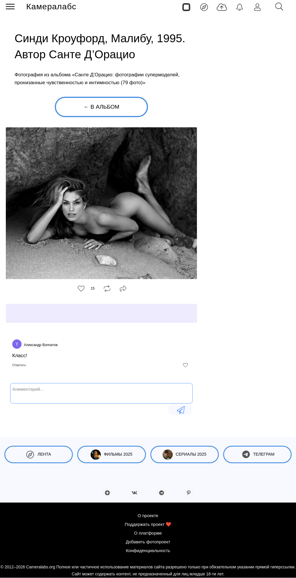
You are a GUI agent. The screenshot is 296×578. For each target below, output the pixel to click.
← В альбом (101, 107)
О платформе (148, 533)
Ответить (19, 365)
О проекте (148, 515)
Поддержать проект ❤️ (148, 524)
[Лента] (204, 6)
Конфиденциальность (148, 550)
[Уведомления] (240, 6)
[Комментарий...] (101, 392)
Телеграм (257, 454)
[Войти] (257, 6)
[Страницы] (186, 6)
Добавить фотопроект (148, 541)
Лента (38, 454)
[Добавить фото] (222, 6)
